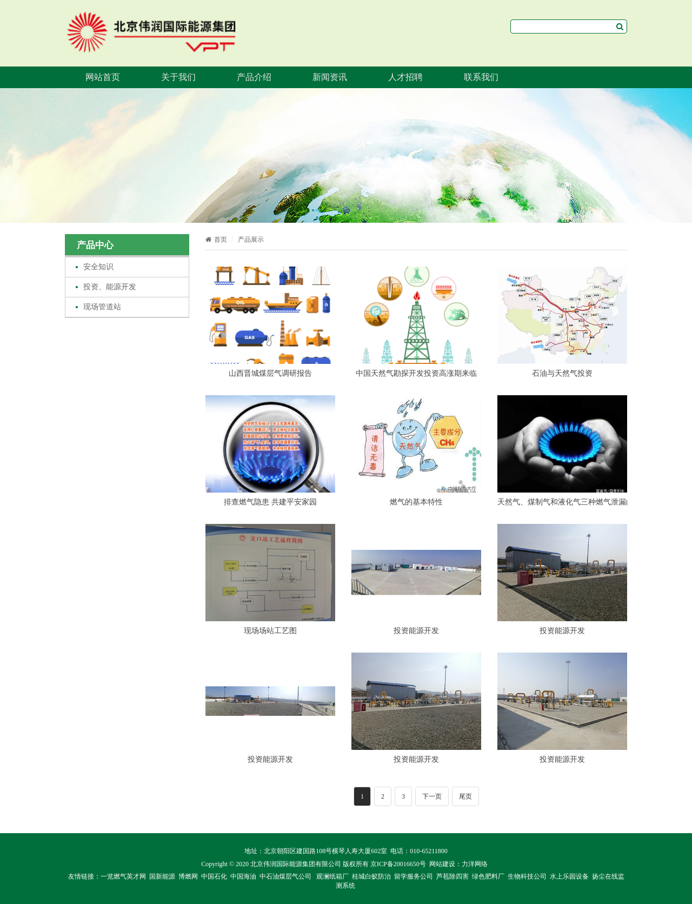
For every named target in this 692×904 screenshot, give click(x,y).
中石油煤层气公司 (285, 876)
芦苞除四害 (452, 876)
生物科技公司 (527, 876)
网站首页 (102, 77)
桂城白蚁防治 (371, 876)
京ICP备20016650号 (398, 864)
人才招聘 (405, 77)
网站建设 (442, 864)
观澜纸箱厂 (332, 876)
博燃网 (188, 876)
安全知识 (98, 267)
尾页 (465, 796)
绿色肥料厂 (488, 876)
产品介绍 (254, 77)
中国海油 (243, 876)
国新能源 (162, 876)
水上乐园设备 (569, 876)
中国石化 (214, 876)
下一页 (432, 796)
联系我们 (481, 77)
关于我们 (178, 77)
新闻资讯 (329, 77)
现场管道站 (102, 307)
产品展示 (251, 239)
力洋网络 (475, 864)
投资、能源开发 (109, 287)
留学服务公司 (413, 876)
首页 (216, 239)
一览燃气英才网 (123, 876)
